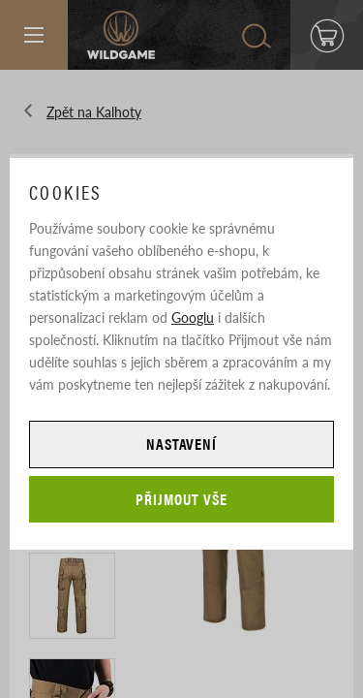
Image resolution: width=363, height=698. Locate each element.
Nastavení (182, 443)
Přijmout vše (181, 499)
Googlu (192, 317)
